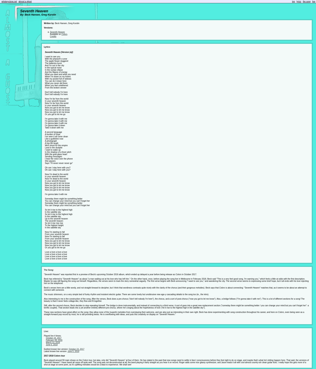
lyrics (299, 1)
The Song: (49, 270)
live (313, 1)
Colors (64, 34)
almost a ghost (25, 1)
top (293, 1)
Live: (46, 331)
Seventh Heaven (57, 32)
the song (307, 1)
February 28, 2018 (54, 340)
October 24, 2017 (53, 338)
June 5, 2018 (52, 345)
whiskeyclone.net (9, 1)
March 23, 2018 (53, 342)
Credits (53, 36)
